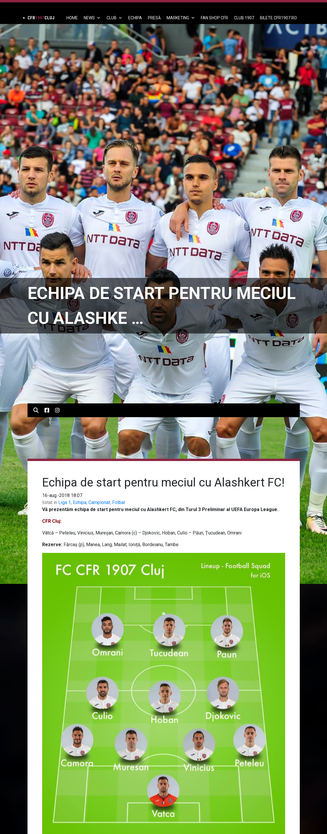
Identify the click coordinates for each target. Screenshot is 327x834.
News (92, 18)
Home (72, 18)
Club (114, 18)
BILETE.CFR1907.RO (278, 18)
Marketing (181, 18)
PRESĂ (154, 18)
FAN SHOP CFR (214, 18)
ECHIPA (135, 18)
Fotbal (118, 502)
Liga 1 (64, 502)
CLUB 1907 (244, 18)
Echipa (79, 502)
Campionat (99, 502)
